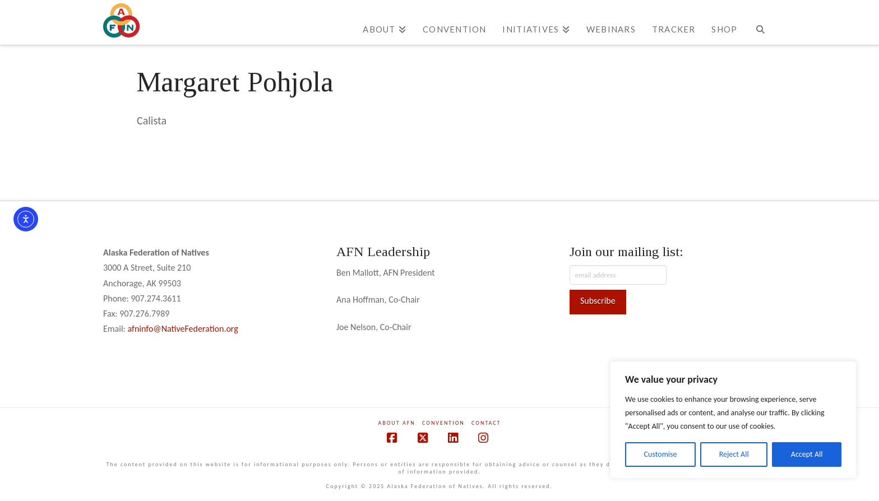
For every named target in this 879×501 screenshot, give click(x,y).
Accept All (807, 454)
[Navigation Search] (760, 22)
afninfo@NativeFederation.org (183, 328)
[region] (733, 420)
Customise (660, 454)
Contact (486, 422)
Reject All (734, 454)
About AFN (396, 422)
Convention (443, 422)
